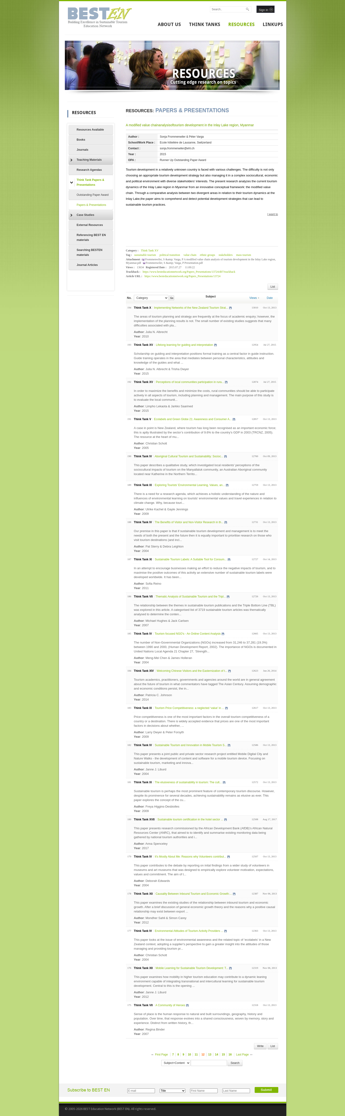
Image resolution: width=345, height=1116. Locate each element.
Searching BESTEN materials (90, 252)
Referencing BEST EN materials (91, 237)
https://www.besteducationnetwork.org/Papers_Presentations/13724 (182, 276)
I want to (272, 214)
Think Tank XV (150, 250)
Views (254, 298)
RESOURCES (241, 24)
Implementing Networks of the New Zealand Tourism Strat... (191, 307)
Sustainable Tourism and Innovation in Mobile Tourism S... (191, 745)
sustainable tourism (145, 255)
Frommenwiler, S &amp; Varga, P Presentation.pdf (174, 263)
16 (230, 1054)
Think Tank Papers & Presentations (87, 182)
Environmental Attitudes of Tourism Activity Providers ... (189, 931)
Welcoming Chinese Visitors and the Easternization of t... (192, 670)
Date (270, 298)
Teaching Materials (86, 160)
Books (81, 139)
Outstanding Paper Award (93, 195)
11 (196, 1054)
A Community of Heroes (170, 1005)
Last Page (242, 1054)
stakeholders (226, 255)
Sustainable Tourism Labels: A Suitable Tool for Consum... (191, 559)
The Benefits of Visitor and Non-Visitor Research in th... (189, 522)
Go (171, 298)
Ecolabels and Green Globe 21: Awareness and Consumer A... (193, 419)
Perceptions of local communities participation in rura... (190, 382)
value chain (190, 255)
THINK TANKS (204, 24)
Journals (82, 149)
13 (209, 1054)
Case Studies (82, 215)
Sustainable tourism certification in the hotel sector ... (190, 819)
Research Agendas (89, 170)
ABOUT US (169, 24)
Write (260, 1046)
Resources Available (90, 129)
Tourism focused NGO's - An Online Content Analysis (188, 633)
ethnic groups (207, 255)
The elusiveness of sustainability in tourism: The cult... (188, 782)
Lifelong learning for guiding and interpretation (184, 345)
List (273, 286)
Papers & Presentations (91, 205)
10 (189, 1054)
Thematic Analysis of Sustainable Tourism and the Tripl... (190, 596)
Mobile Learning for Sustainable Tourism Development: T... (192, 968)
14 (216, 1054)
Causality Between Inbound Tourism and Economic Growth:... (194, 893)
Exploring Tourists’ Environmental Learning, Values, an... (190, 485)
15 (223, 1054)
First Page (161, 1054)
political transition (169, 255)
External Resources (90, 225)
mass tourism (243, 255)
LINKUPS (273, 24)
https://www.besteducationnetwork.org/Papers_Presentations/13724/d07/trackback (189, 271)
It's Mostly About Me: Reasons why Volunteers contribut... (190, 856)
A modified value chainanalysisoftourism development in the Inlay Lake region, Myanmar (190, 125)
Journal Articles (87, 265)
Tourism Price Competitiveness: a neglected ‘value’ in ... (189, 708)
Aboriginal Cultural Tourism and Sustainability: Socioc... (189, 456)
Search (235, 1063)
